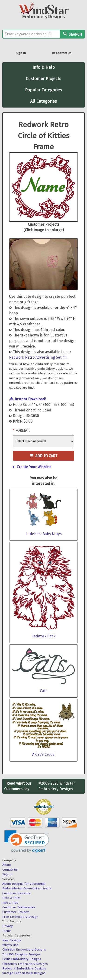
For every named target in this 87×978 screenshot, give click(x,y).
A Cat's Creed (43, 754)
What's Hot (10, 945)
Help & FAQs (11, 898)
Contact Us (61, 53)
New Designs (11, 940)
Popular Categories (43, 90)
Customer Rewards (16, 893)
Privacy (7, 926)
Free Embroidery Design (20, 917)
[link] (26, 841)
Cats (43, 691)
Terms (6, 931)
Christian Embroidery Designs (24, 949)
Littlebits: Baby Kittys (44, 534)
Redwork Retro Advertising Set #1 (37, 357)
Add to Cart (43, 456)
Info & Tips (10, 903)
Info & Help (43, 67)
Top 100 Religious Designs (21, 954)
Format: (22, 430)
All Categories (43, 101)
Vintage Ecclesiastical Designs (23, 973)
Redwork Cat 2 (43, 636)
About (6, 865)
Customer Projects (43, 78)
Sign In (21, 53)
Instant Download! (30, 399)
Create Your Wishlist (34, 467)
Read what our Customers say (17, 786)
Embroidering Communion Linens (26, 888)
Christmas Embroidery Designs (25, 964)
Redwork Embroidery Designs (24, 968)
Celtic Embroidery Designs (21, 959)
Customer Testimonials (18, 907)
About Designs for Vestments (23, 884)
